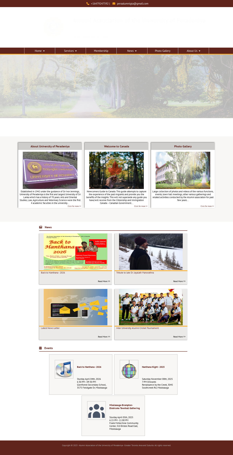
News (132, 51)
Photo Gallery (162, 51)
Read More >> (104, 281)
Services (70, 51)
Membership (101, 51)
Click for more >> (74, 206)
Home (40, 51)
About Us (193, 51)
